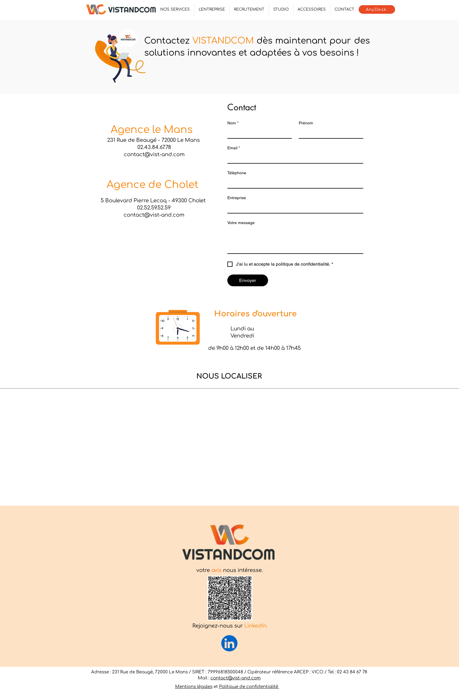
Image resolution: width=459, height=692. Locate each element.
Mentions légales (193, 686)
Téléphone (236, 172)
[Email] (293, 158)
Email (233, 148)
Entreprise (236, 197)
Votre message (241, 222)
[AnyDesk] (377, 9)
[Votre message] (295, 240)
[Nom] (257, 133)
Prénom (306, 123)
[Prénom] (329, 133)
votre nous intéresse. (229, 570)
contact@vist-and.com (235, 678)
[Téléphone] (293, 183)
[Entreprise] (293, 208)
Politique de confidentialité (249, 686)
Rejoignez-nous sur (230, 626)
